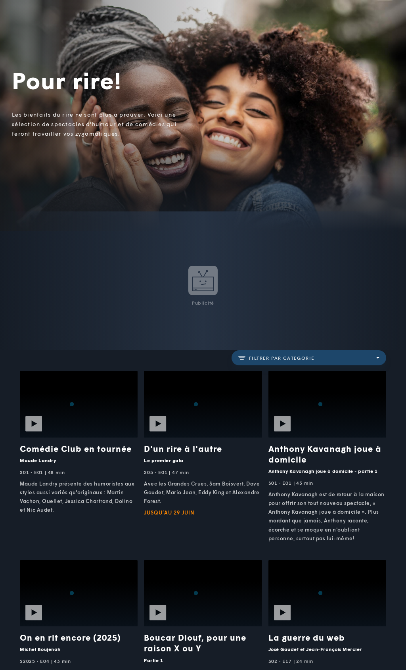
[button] (266, 23)
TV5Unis (49, 16)
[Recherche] (373, 23)
